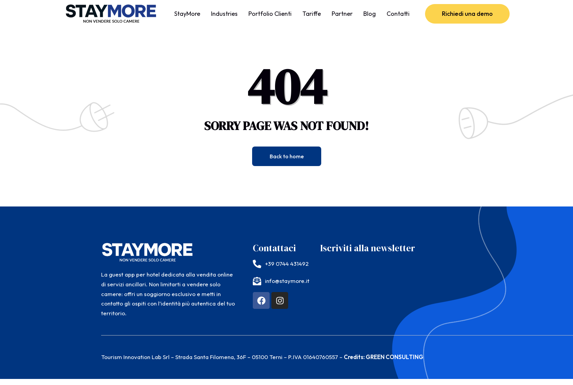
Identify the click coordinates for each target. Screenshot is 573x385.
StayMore (187, 14)
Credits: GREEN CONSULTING (383, 356)
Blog (369, 14)
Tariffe (311, 14)
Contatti (398, 14)
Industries (224, 14)
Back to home (287, 156)
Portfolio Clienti (270, 14)
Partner (342, 14)
